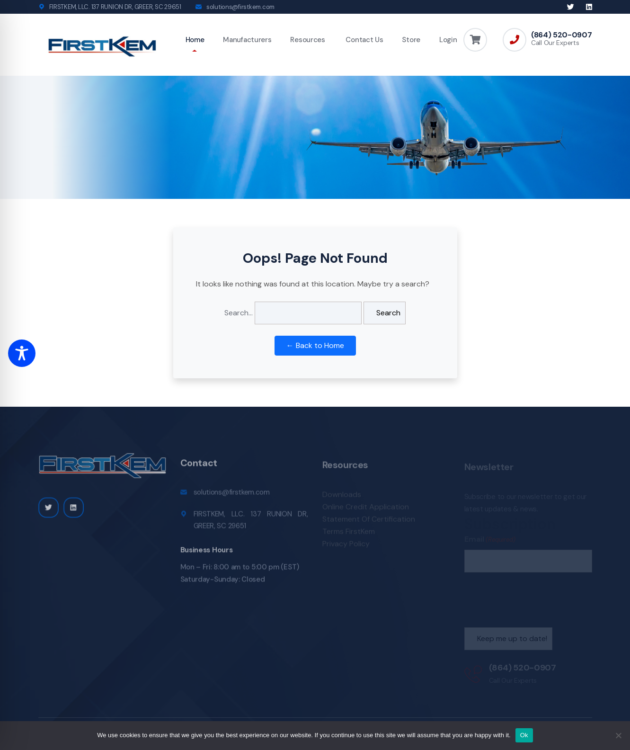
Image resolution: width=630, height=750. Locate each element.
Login (448, 40)
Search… (238, 313)
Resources (307, 40)
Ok (524, 735)
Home (195, 40)
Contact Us (363, 40)
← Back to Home (315, 345)
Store (411, 40)
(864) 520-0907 (561, 35)
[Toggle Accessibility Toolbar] (21, 353)
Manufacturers (247, 40)
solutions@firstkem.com (240, 7)
